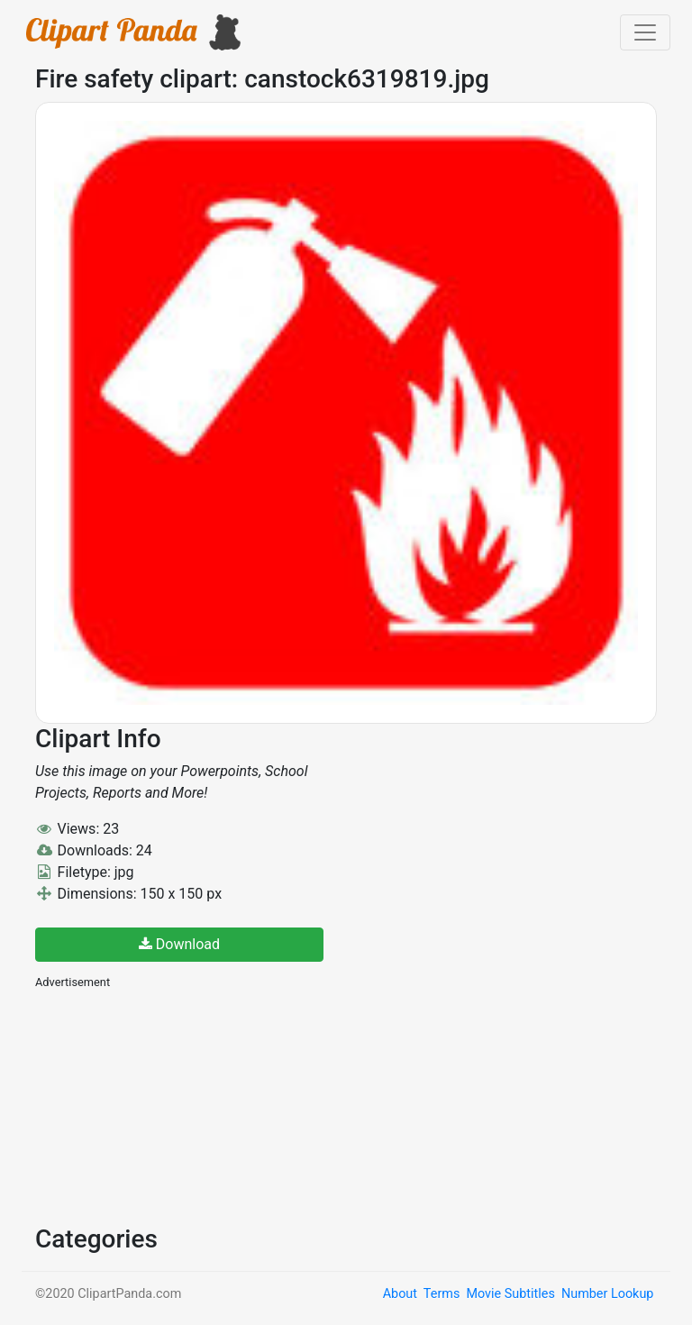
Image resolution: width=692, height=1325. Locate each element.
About (400, 1294)
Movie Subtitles (510, 1294)
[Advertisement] (170, 1105)
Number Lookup (607, 1294)
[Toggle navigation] (645, 32)
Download (179, 944)
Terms (441, 1294)
